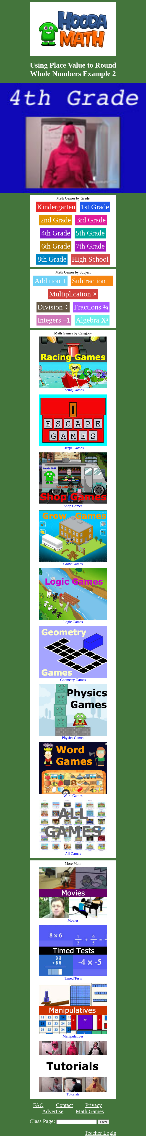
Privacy (93, 1105)
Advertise (52, 1111)
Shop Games (73, 504)
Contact (64, 1105)
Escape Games (73, 446)
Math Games (90, 1111)
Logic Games (73, 620)
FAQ (38, 1105)
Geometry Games (73, 678)
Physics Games (73, 736)
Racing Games (73, 388)
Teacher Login (100, 1133)
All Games (73, 852)
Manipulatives (73, 1034)
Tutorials (73, 1092)
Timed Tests (73, 976)
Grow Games (73, 562)
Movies (73, 918)
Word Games (73, 794)
